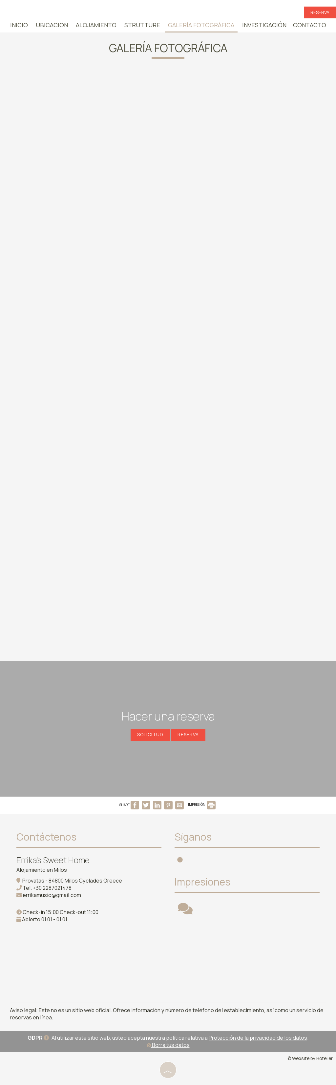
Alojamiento (96, 25)
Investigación (264, 25)
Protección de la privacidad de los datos (258, 1037)
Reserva (319, 12)
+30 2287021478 (52, 887)
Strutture (142, 25)
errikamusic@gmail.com (52, 895)
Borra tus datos (168, 1045)
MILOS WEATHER (250, 955)
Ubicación (52, 25)
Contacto (309, 25)
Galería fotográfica (201, 25)
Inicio (19, 25)
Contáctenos (46, 837)
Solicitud (150, 734)
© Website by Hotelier (310, 1058)
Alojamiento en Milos (41, 869)
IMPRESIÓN (202, 804)
